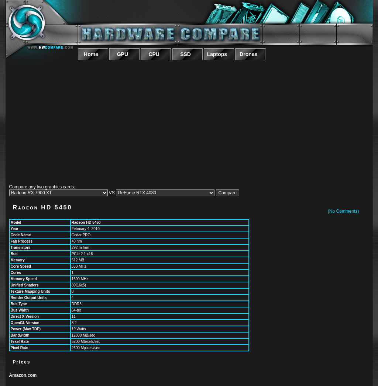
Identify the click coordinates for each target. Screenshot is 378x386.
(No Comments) (343, 211)
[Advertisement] (189, 121)
